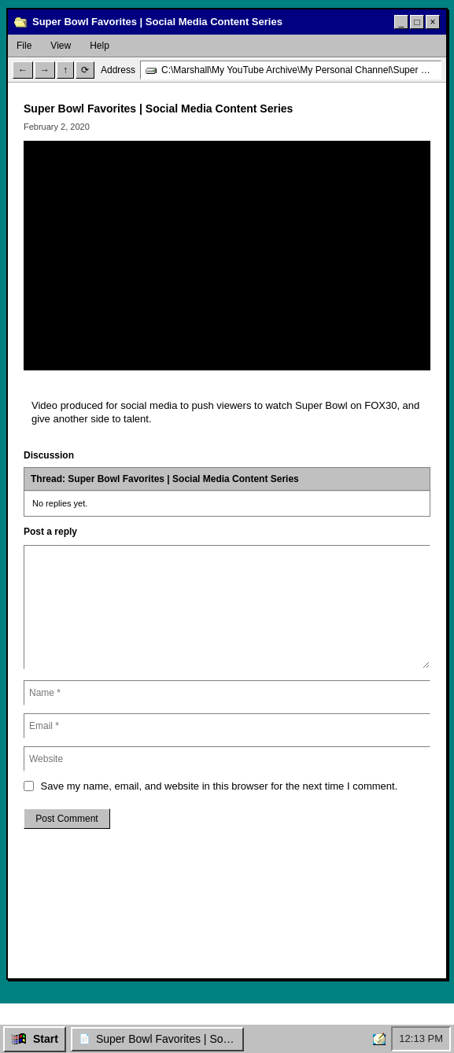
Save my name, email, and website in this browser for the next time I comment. (219, 786)
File (24, 45)
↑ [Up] (65, 69)
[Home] (379, 1038)
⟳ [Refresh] (85, 69)
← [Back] (23, 69)
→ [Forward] (45, 69)
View (60, 45)
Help (99, 45)
